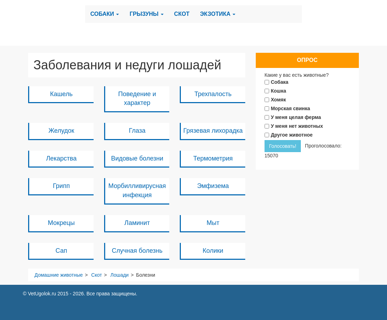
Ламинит (137, 222)
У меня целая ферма (296, 117)
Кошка (278, 91)
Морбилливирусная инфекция (137, 190)
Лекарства (61, 158)
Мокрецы (61, 222)
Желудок (61, 130)
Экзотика (217, 14)
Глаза (137, 130)
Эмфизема (213, 185)
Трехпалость (213, 94)
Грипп (61, 185)
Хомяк (278, 99)
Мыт (213, 222)
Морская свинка (290, 108)
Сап (61, 250)
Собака (279, 82)
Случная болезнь (137, 250)
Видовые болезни (137, 158)
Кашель (61, 94)
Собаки (104, 14)
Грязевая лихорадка (213, 130)
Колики (213, 250)
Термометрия (213, 158)
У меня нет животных (297, 126)
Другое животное (292, 135)
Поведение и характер (137, 98)
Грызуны (146, 14)
